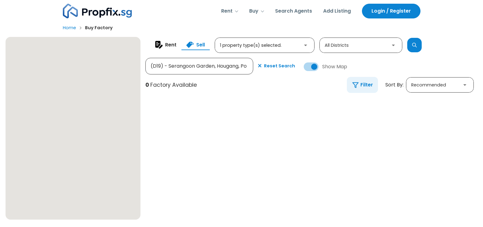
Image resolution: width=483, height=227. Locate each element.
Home (69, 28)
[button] (229, 11)
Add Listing (337, 10)
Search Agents (293, 10)
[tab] (165, 44)
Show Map (334, 67)
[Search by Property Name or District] (199, 66)
